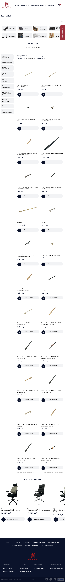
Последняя (47, 484)
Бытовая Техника (7, 106)
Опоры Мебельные (5, 68)
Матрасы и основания (31, 545)
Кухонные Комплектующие (7, 112)
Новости (43, 5)
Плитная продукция (39, 542)
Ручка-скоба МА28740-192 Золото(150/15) (24, 86)
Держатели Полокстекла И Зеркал (6, 94)
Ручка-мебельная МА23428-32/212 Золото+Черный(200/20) (51, 470)
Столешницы (26, 542)
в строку (41, 59)
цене (31, 56)
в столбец (30, 59)
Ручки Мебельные (7, 63)
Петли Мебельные (5, 74)
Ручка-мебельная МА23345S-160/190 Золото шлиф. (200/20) (28, 156)
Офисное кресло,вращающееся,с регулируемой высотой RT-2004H (10, 521)
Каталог (16, 5)
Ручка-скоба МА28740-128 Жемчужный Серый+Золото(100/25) (27, 191)
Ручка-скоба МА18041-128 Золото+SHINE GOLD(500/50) (25, 400)
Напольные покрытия (47, 545)
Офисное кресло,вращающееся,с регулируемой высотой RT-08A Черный (38, 521)
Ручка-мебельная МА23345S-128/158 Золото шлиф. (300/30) (28, 296)
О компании (25, 5)
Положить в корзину (25, 95)
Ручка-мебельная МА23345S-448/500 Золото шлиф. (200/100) (50, 330)
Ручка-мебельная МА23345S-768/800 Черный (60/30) (25, 365)
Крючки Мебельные (5, 57)
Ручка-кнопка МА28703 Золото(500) (51, 260)
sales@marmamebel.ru (56, 568)
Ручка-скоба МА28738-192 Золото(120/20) (24, 330)
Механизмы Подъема (5, 80)
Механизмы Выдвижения (6, 87)
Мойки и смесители (53, 542)
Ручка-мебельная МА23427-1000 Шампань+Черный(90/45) (50, 365)
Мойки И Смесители (5, 101)
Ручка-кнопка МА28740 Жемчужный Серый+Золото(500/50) (51, 121)
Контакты (51, 5)
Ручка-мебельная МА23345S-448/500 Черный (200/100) (49, 400)
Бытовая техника (17, 545)
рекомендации (39, 56)
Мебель (8, 542)
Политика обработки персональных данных (12, 579)
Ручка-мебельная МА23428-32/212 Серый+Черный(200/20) (27, 261)
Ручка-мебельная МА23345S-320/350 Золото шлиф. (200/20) (50, 435)
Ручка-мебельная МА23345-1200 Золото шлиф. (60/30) (26, 226)
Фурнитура (36, 48)
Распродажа (34, 5)
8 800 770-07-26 (40, 568)
